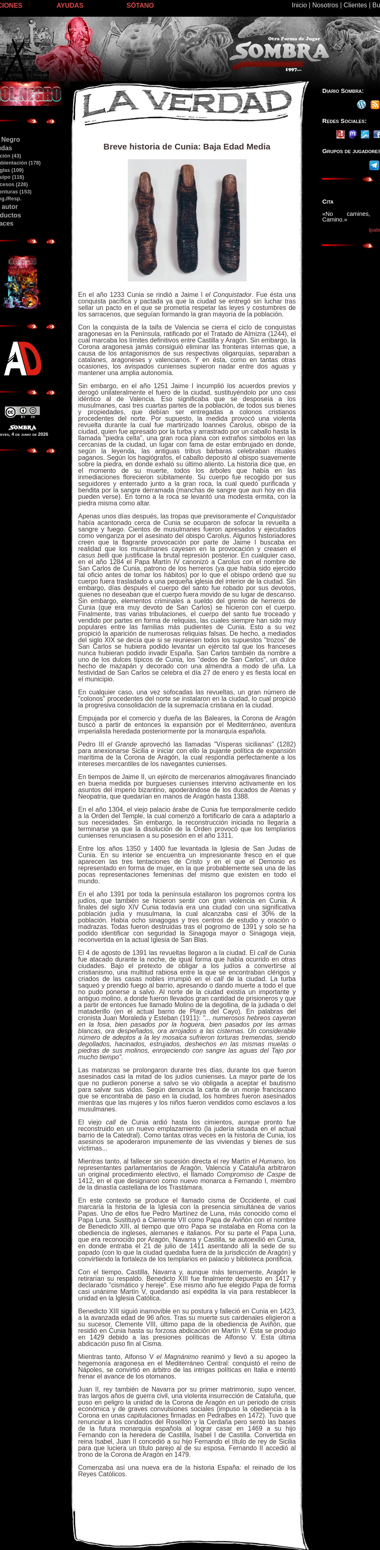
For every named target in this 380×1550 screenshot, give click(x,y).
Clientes (355, 5)
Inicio (299, 5)
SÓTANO (140, 5)
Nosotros (325, 5)
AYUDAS (70, 5)
